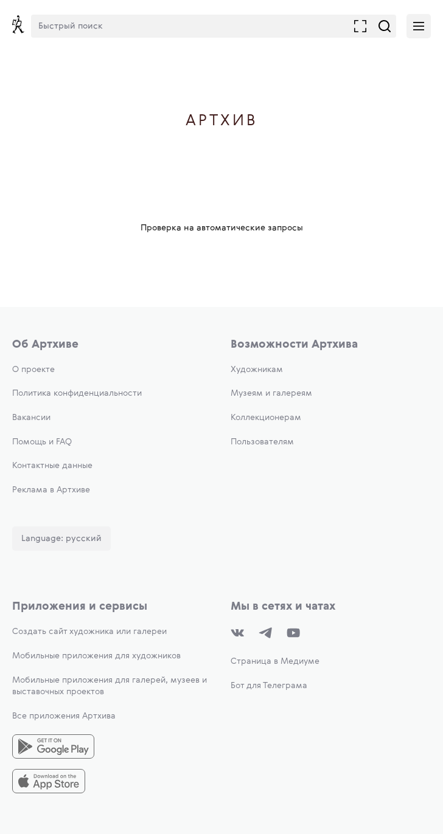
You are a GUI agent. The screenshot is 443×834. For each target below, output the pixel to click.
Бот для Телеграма (269, 685)
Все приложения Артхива (64, 716)
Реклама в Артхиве (51, 490)
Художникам (257, 369)
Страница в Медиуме (275, 661)
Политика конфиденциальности (77, 393)
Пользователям (262, 442)
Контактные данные (52, 465)
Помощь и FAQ (42, 442)
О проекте (33, 369)
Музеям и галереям (271, 393)
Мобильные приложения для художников (96, 656)
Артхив (222, 121)
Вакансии (31, 417)
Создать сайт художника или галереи (89, 631)
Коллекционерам (266, 417)
